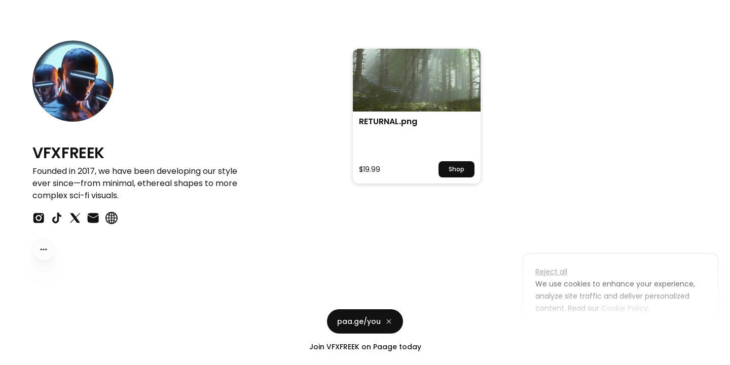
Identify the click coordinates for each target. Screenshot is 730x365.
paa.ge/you (365, 321)
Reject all (551, 272)
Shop (456, 169)
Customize (561, 331)
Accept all (623, 331)
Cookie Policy (623, 308)
